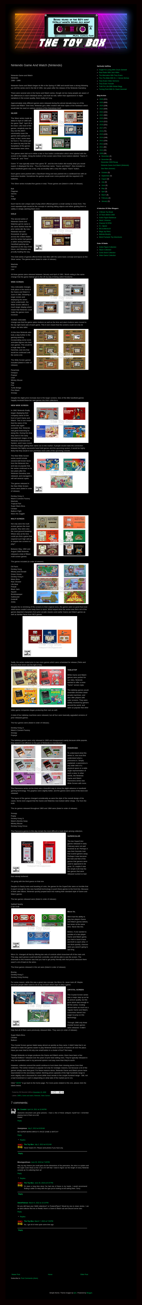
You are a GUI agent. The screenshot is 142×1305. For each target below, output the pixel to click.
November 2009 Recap (109, 162)
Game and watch (27, 1095)
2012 (102, 144)
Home (50, 1274)
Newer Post (16, 1274)
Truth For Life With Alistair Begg (110, 86)
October (104, 172)
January (104, 201)
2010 (102, 150)
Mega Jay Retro (105, 231)
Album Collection (105, 250)
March (103, 195)
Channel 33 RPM (105, 223)
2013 (102, 141)
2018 (102, 125)
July (103, 182)
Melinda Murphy (105, 234)
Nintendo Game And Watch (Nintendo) (115, 165)
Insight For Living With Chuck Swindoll (113, 70)
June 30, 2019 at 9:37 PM (44, 1183)
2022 (102, 112)
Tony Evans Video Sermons (109, 81)
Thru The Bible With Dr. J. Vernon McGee (114, 78)
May (103, 188)
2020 (102, 118)
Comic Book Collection (107, 253)
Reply (19, 1121)
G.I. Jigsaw (103, 226)
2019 (102, 122)
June (103, 185)
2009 (102, 153)
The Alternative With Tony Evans (111, 75)
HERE (18, 1083)
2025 (102, 102)
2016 (102, 131)
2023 (102, 109)
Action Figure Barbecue (107, 218)
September (105, 176)
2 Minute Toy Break (106, 212)
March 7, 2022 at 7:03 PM (44, 1221)
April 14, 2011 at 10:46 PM (36, 1109)
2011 (102, 147)
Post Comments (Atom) (29, 1278)
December (105, 156)
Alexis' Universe (105, 220)
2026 (102, 99)
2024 (102, 106)
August (104, 179)
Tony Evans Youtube (106, 84)
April (103, 192)
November (105, 159)
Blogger (89, 1293)
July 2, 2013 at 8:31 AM (43, 1144)
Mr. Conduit (21, 1109)
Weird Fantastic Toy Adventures (110, 237)
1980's (19, 1095)
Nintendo (37, 1095)
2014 (102, 137)
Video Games (45, 1095)
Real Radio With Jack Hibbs (109, 72)
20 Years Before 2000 (107, 215)
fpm (75, 1293)
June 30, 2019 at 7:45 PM (40, 1162)
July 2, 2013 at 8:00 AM (36, 1128)
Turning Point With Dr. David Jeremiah (113, 89)
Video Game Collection (107, 255)
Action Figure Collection (107, 247)
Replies (22, 1140)
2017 (102, 128)
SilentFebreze (22, 1203)
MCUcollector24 (105, 229)
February (104, 198)
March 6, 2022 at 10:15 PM (38, 1203)
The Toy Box (29, 1144)
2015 (102, 134)
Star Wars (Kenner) (108, 169)
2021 (102, 115)
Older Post (84, 1274)
